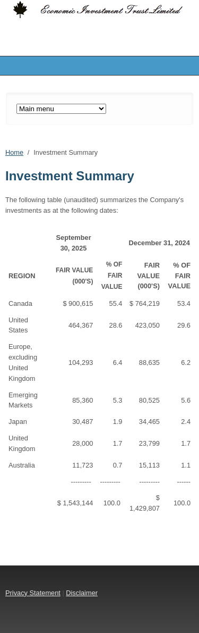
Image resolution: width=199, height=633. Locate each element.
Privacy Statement (32, 593)
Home (14, 152)
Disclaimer (82, 593)
